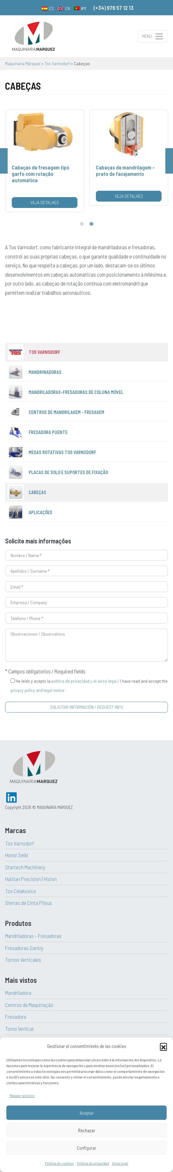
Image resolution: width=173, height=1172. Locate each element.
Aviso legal (120, 1163)
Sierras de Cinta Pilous (28, 903)
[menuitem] (48, 8)
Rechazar (86, 1130)
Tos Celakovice (20, 891)
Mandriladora (18, 992)
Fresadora (15, 1016)
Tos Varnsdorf (19, 843)
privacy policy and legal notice (37, 690)
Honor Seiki (16, 855)
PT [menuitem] (83, 8)
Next (169, 161)
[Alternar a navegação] (153, 36)
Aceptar (87, 1113)
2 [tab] (91, 224)
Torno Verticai (19, 1028)
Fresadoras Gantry (24, 948)
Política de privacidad (93, 1163)
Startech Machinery (25, 867)
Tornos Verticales (23, 959)
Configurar (86, 1148)
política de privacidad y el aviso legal (84, 681)
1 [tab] (82, 224)
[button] (163, 1046)
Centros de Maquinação (29, 1005)
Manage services (22, 1095)
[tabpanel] (44, 161)
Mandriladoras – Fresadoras (33, 936)
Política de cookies (59, 1163)
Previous (4, 161)
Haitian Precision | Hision (31, 879)
